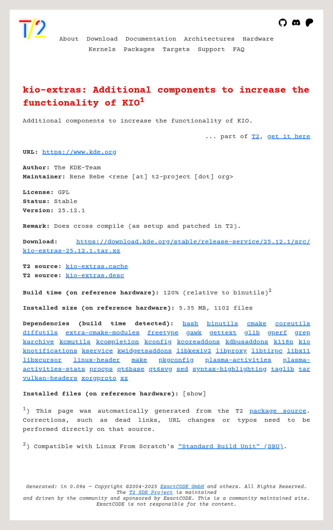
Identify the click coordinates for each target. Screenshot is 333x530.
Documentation (151, 39)
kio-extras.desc (95, 275)
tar (304, 369)
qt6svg (160, 369)
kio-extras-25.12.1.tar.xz (71, 251)
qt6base (130, 369)
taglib (282, 369)
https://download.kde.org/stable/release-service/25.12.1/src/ (193, 242)
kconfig (158, 342)
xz (124, 378)
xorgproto (98, 378)
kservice (97, 351)
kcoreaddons (198, 342)
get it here (288, 136)
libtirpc (267, 351)
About (69, 39)
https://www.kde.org (79, 152)
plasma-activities (238, 360)
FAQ (239, 49)
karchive (38, 342)
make (139, 360)
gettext (223, 333)
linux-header (96, 360)
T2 (256, 136)
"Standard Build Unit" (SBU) (231, 446)
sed (182, 369)
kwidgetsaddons (144, 351)
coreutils (292, 324)
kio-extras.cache (97, 266)
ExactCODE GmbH (182, 487)
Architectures (209, 39)
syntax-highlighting (230, 369)
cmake (256, 324)
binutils (222, 324)
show (194, 394)
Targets (176, 49)
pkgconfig (176, 360)
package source (277, 411)
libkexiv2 (193, 351)
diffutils (40, 333)
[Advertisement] (290, 190)
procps (101, 369)
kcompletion (117, 342)
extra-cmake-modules (102, 333)
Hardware (258, 39)
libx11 (298, 351)
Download (102, 39)
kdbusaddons (246, 342)
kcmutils (75, 342)
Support (211, 49)
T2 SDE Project (151, 493)
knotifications (50, 351)
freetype (163, 333)
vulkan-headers (50, 378)
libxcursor (42, 360)
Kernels (102, 49)
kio (304, 342)
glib (252, 333)
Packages (139, 49)
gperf (277, 333)
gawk (194, 333)
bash (190, 324)
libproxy (231, 351)
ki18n (283, 342)
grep (302, 333)
